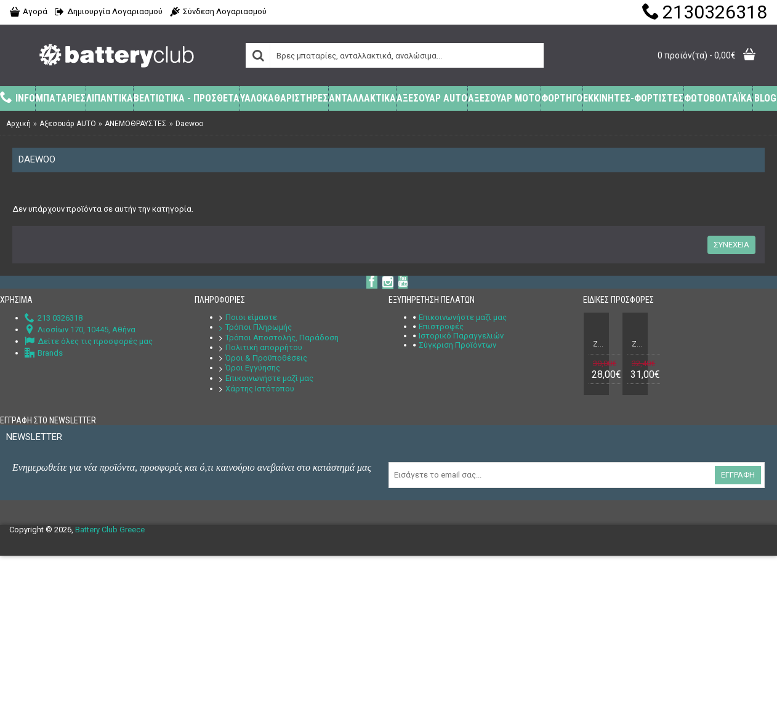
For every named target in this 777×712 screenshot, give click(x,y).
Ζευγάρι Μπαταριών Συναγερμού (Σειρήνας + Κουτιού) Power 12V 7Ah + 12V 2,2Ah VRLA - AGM (637, 344)
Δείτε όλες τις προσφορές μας (89, 341)
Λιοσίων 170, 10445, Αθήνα (80, 329)
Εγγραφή (738, 474)
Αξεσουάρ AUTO (67, 123)
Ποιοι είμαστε (248, 317)
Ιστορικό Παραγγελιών (458, 335)
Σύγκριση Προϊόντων (454, 345)
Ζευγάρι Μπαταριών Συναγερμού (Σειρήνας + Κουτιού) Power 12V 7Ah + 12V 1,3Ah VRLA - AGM (598, 344)
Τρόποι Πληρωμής (255, 327)
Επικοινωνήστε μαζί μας (266, 378)
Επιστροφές (438, 326)
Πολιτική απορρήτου (260, 347)
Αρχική (18, 123)
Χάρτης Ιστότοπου (256, 388)
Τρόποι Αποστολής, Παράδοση (279, 337)
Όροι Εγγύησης (249, 367)
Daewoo (189, 123)
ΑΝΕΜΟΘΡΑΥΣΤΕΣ (136, 123)
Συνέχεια (731, 244)
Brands (44, 353)
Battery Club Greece (110, 529)
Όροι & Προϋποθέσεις (263, 357)
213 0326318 (54, 317)
